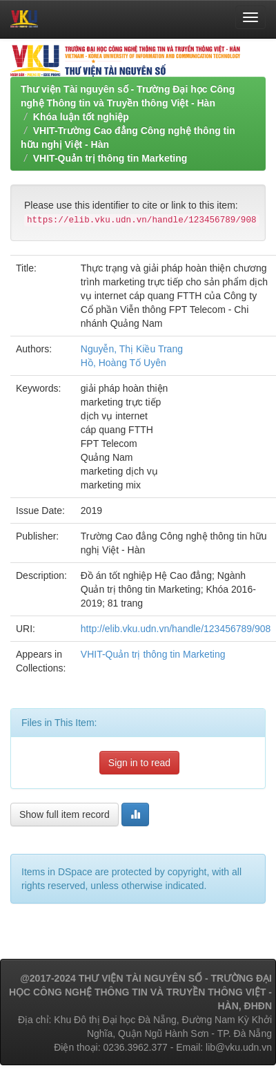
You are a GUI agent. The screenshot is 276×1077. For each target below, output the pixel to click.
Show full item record (64, 814)
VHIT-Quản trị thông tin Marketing (110, 158)
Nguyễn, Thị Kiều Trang (132, 348)
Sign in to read (139, 762)
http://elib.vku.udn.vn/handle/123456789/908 (176, 628)
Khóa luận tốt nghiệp (81, 116)
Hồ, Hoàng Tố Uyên (123, 362)
